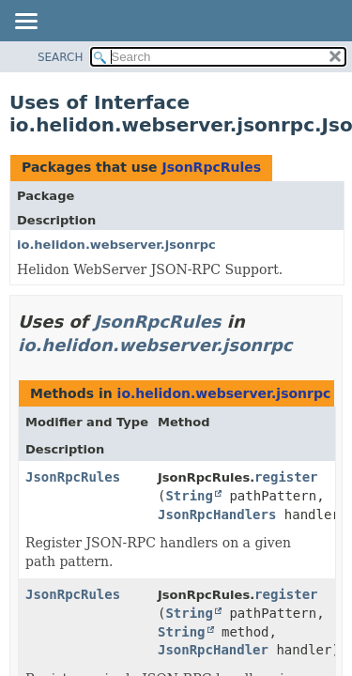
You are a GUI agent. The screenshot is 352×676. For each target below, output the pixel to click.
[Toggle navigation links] (25, 22)
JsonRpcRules (211, 167)
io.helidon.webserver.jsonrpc (116, 245)
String (189, 495)
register (285, 476)
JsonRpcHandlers (217, 514)
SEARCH (61, 57)
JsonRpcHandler (213, 649)
